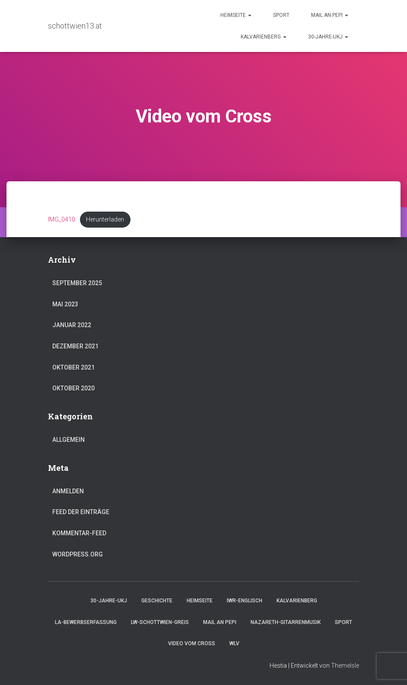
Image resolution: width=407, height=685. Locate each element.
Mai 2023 (65, 304)
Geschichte (156, 601)
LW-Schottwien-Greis (160, 622)
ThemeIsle (345, 665)
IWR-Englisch (244, 601)
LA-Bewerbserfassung (86, 622)
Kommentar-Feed (79, 533)
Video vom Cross (191, 643)
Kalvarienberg (263, 37)
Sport (281, 15)
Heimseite (235, 15)
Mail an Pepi (329, 15)
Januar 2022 (71, 325)
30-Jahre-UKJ (328, 37)
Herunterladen (105, 219)
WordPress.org (77, 554)
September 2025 (77, 283)
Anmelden (68, 491)
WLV (234, 643)
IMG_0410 (61, 219)
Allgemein (68, 439)
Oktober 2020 (73, 388)
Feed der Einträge (80, 511)
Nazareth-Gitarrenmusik (286, 622)
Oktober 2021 (73, 367)
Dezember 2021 (75, 346)
